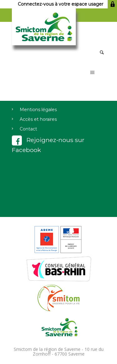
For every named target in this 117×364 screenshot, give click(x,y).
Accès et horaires (38, 119)
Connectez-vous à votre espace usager (67, 4)
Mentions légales (38, 109)
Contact (28, 129)
